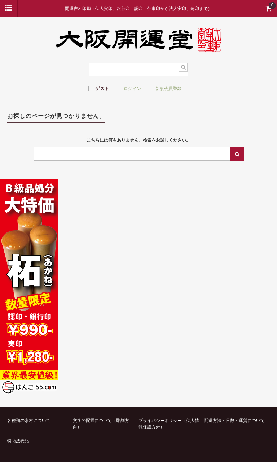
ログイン (132, 88)
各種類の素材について (28, 420)
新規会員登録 (168, 88)
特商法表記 (18, 440)
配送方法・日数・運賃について (234, 420)
